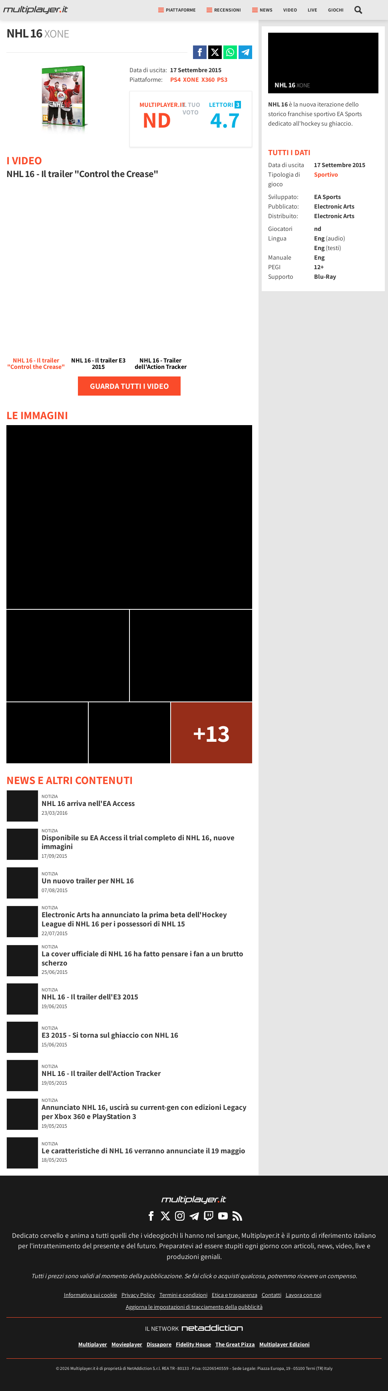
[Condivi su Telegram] (245, 52)
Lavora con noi (303, 1294)
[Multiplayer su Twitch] (208, 1216)
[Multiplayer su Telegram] (194, 1216)
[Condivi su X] (215, 52)
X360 (208, 79)
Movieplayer (126, 1344)
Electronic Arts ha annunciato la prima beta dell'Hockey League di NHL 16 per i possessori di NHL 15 (134, 919)
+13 (211, 733)
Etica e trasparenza (234, 1294)
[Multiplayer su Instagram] (180, 1216)
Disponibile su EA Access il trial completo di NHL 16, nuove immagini (138, 842)
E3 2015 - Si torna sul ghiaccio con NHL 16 (110, 1035)
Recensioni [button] (224, 10)
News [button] (262, 10)
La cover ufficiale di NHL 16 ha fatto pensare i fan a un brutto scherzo (142, 958)
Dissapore (159, 1344)
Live (312, 10)
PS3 (222, 79)
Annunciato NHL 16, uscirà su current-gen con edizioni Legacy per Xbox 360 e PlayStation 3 (144, 1111)
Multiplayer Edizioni (284, 1344)
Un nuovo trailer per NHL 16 (88, 880)
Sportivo (326, 174)
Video (290, 10)
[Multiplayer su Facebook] (151, 1216)
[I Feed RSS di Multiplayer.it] (237, 1216)
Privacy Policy (138, 1294)
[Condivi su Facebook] (200, 52)
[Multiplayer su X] (165, 1216)
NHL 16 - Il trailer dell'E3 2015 (90, 996)
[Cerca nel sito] (358, 10)
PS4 (175, 79)
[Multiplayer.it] (35, 10)
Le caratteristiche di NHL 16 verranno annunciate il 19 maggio (143, 1150)
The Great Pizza (235, 1344)
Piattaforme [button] (177, 10)
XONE (191, 79)
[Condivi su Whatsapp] (230, 52)
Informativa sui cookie (90, 1294)
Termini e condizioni (183, 1294)
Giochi (336, 10)
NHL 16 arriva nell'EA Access (88, 803)
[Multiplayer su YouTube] (223, 1216)
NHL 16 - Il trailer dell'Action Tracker (101, 1073)
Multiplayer (92, 1344)
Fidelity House (193, 1344)
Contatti (271, 1294)
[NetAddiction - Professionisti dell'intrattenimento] (212, 1329)
